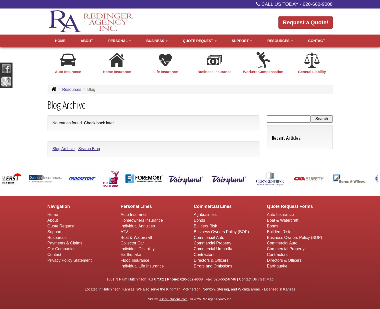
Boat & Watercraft (136, 237)
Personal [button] (119, 41)
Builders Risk (205, 226)
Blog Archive (64, 149)
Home (60, 41)
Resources (71, 89)
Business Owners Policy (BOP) (221, 232)
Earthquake (131, 254)
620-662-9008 (318, 4)
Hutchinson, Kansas (118, 289)
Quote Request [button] (200, 41)
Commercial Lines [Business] (213, 206)
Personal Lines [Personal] (136, 206)
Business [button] (157, 41)
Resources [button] (280, 41)
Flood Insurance (135, 260)
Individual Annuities (138, 226)
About (87, 41)
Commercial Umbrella (213, 249)
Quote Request (61, 226)
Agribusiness (205, 214)
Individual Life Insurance (142, 266)
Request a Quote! (305, 22)
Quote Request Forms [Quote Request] (290, 206)
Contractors (204, 254)
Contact (316, 41)
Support (55, 232)
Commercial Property (212, 243)
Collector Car (132, 243)
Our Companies (62, 249)
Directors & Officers (211, 260)
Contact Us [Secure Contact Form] (248, 279)
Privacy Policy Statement (70, 260)
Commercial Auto (209, 237)
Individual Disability (138, 249)
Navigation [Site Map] (59, 206)
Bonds (199, 220)
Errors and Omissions (213, 266)
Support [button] (242, 41)
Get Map (266, 279)
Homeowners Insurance (142, 220)
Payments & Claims (65, 243)
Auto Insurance (134, 214)
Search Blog (89, 149)
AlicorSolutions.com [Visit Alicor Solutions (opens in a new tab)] (173, 299)
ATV (124, 232)
